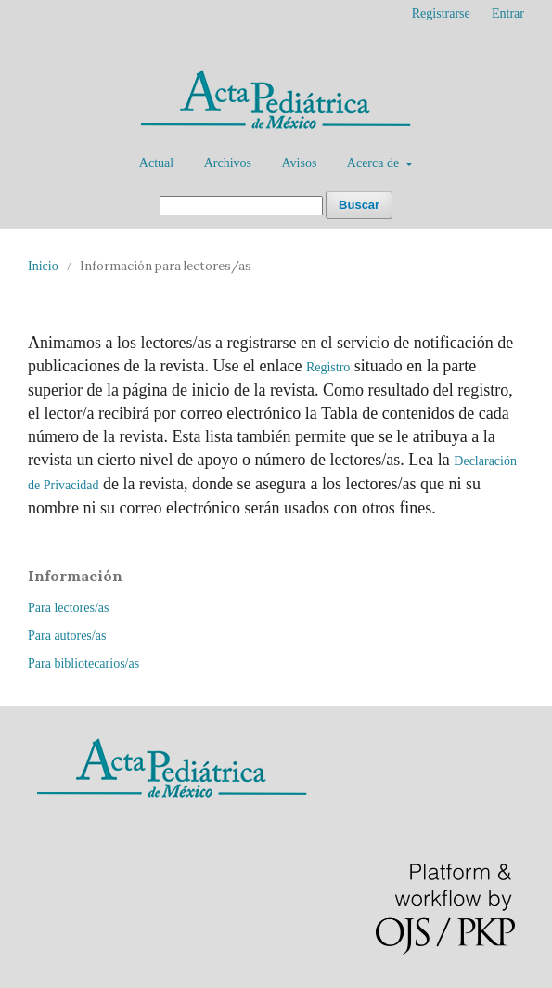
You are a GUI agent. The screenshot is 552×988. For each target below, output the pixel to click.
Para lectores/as (68, 608)
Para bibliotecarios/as (83, 663)
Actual (156, 163)
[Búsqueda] (241, 205)
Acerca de (375, 163)
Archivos (227, 163)
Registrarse (441, 13)
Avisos (298, 163)
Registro (328, 367)
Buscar (359, 205)
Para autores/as (67, 636)
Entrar (508, 13)
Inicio (43, 266)
